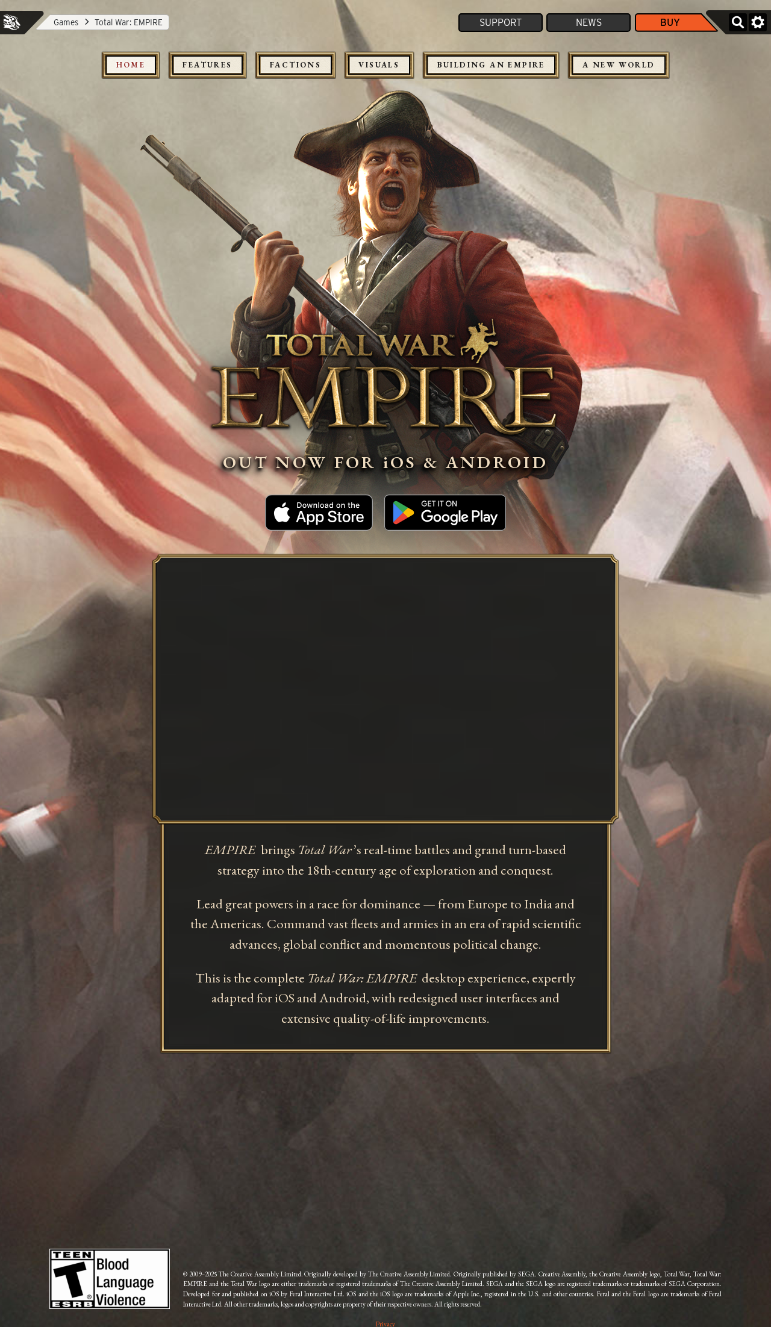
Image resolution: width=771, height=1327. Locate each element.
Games (66, 22)
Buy (670, 22)
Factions (295, 65)
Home (131, 65)
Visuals (378, 65)
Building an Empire (491, 65)
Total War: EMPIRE (129, 22)
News (589, 22)
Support (500, 22)
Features (207, 65)
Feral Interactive (12, 22)
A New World (618, 65)
